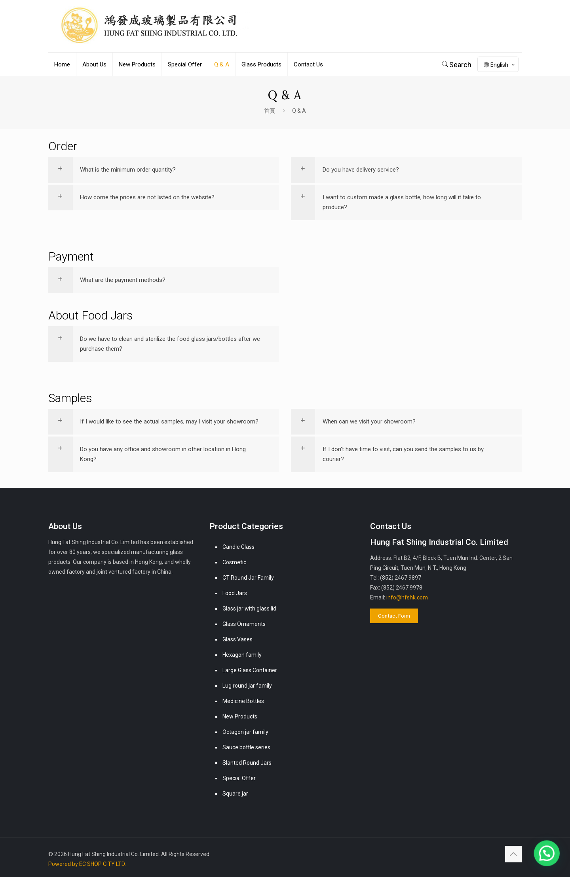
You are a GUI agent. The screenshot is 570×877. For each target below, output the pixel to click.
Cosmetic (234, 562)
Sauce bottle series (246, 747)
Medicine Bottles (243, 701)
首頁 (269, 111)
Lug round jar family (247, 685)
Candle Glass (238, 547)
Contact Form (394, 616)
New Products (239, 716)
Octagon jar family (245, 732)
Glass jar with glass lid (249, 608)
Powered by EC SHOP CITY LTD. (87, 864)
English (500, 65)
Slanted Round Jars (247, 763)
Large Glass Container (249, 670)
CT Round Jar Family (248, 578)
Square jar (235, 793)
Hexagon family (242, 655)
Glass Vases (237, 639)
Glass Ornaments (244, 624)
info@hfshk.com (407, 597)
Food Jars (234, 593)
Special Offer (239, 778)
